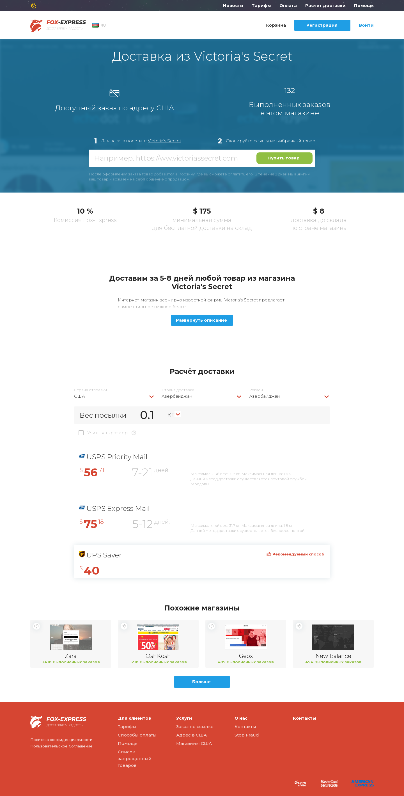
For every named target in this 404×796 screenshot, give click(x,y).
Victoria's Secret (164, 140)
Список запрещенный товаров (135, 758)
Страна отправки (90, 390)
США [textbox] (79, 396)
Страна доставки (178, 390)
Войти (366, 25)
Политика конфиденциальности (61, 739)
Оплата (288, 5)
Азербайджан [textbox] (177, 396)
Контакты (245, 726)
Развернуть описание (201, 320)
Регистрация (322, 25)
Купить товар (284, 158)
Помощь (364, 5)
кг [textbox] (171, 414)
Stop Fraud (247, 735)
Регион (256, 390)
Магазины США (194, 743)
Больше (201, 681)
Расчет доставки (325, 5)
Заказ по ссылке (195, 726)
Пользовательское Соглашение (61, 746)
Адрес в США (191, 735)
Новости (233, 5)
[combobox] (114, 396)
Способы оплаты (137, 735)
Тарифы (261, 5)
